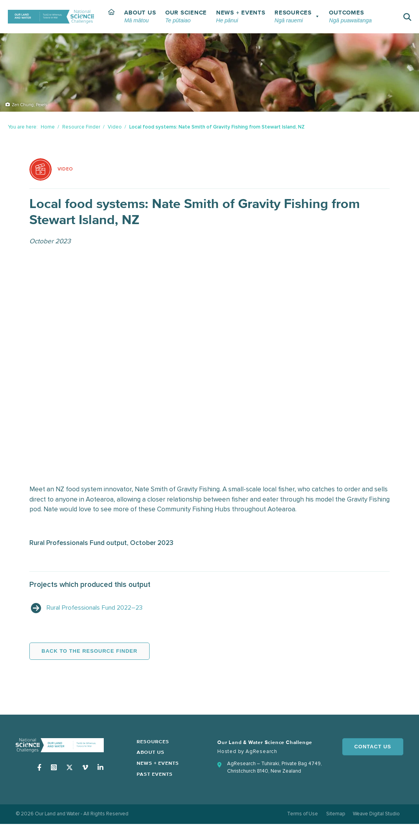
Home (48, 127)
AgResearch (261, 752)
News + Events (159, 765)
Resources (153, 742)
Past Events (155, 775)
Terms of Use (300, 816)
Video (115, 127)
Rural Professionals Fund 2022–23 (98, 609)
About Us (151, 754)
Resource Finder (81, 127)
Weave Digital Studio (375, 816)
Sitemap (334, 816)
